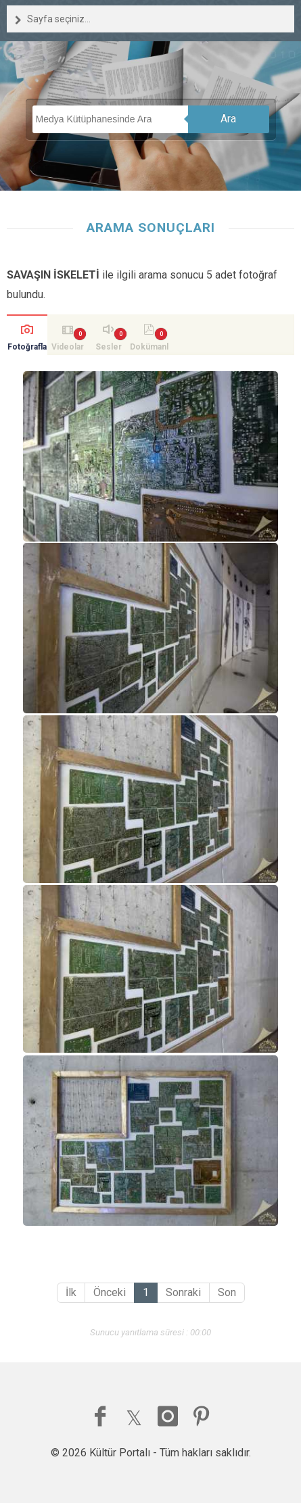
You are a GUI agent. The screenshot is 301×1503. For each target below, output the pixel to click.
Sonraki (183, 1292)
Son (227, 1292)
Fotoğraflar (27, 348)
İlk (71, 1292)
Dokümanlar (149, 348)
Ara (228, 118)
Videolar (67, 347)
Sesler (108, 347)
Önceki (109, 1292)
